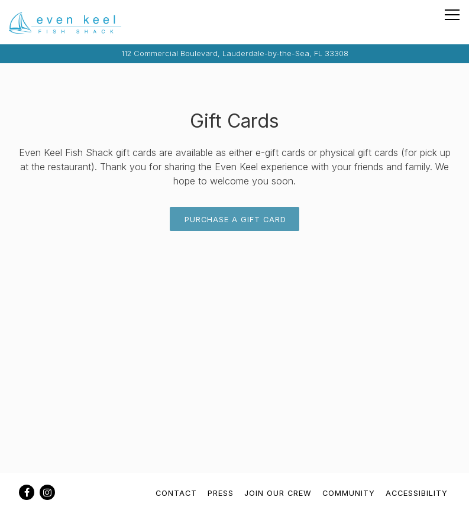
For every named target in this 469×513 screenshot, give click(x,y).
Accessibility (417, 493)
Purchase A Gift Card (235, 219)
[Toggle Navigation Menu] (452, 15)
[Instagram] (47, 492)
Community (348, 493)
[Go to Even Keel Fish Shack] (234, 53)
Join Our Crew (278, 493)
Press (221, 493)
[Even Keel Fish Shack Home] (65, 22)
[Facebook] (26, 492)
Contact (176, 493)
